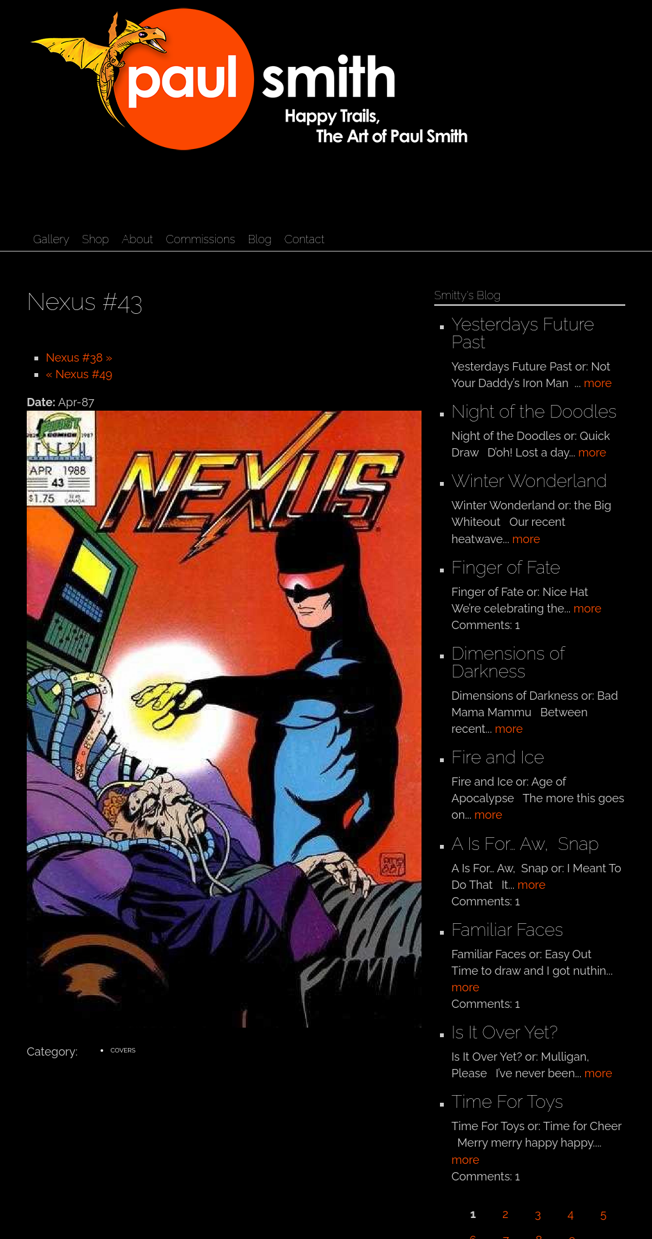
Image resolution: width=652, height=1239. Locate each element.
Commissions (200, 239)
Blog (259, 239)
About (137, 239)
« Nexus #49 (79, 374)
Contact (305, 239)
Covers (123, 1050)
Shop (95, 239)
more (598, 383)
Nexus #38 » (79, 357)
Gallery (51, 239)
